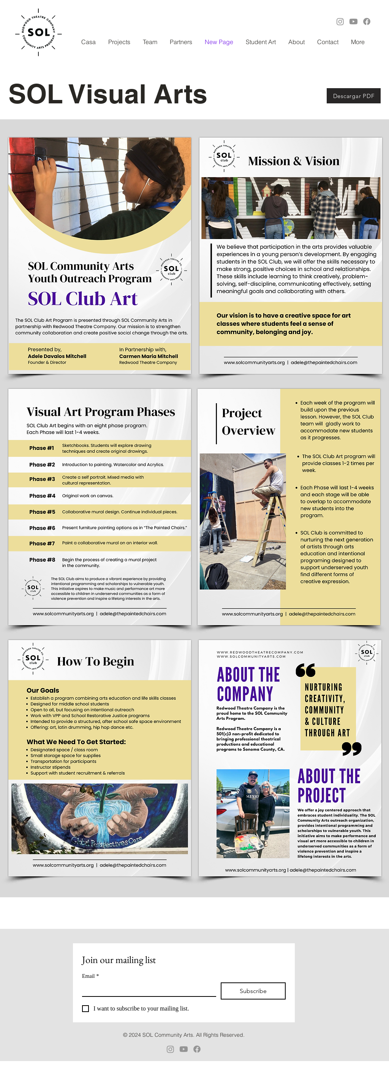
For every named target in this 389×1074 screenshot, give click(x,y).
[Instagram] (340, 21)
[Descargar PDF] (354, 95)
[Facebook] (367, 21)
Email (90, 976)
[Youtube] (353, 21)
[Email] (147, 989)
